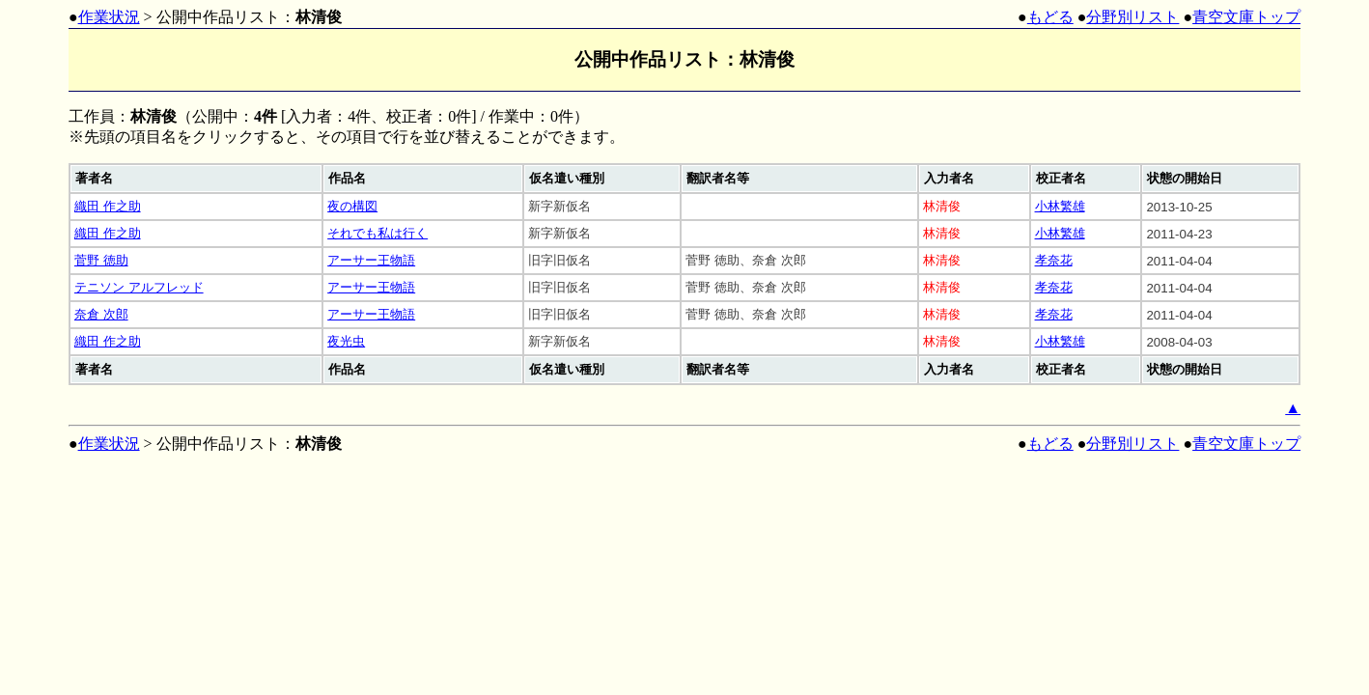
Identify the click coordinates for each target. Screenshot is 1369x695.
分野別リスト (1132, 17)
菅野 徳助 (101, 260)
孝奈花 (1054, 260)
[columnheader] (195, 178)
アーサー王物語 (371, 260)
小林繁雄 (1060, 206)
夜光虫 (346, 341)
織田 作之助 (107, 206)
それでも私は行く (377, 233)
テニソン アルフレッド (139, 287)
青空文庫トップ (1246, 17)
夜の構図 (352, 206)
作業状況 (109, 17)
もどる (1050, 17)
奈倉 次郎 (101, 314)
